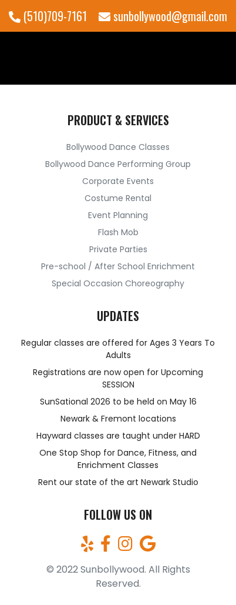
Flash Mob (118, 232)
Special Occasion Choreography (118, 283)
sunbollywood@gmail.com (163, 16)
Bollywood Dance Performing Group (118, 164)
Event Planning (118, 215)
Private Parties (118, 249)
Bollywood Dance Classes (118, 147)
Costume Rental (118, 198)
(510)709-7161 (48, 16)
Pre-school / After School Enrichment (118, 266)
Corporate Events (118, 181)
